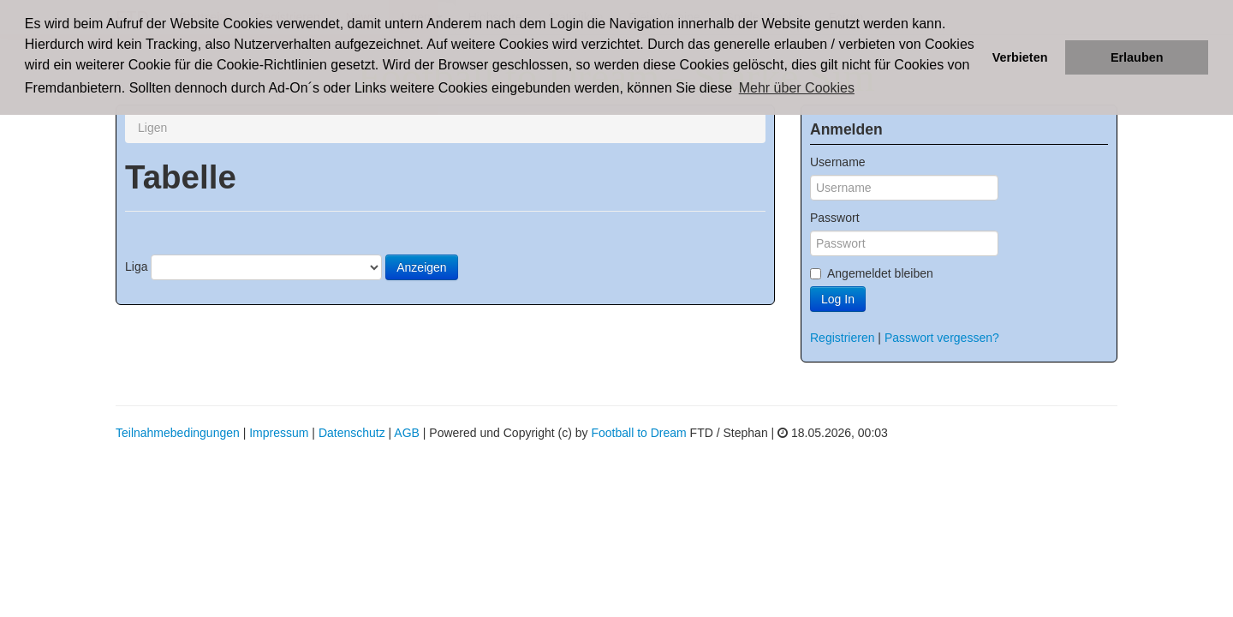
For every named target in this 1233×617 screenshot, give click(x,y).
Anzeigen (421, 267)
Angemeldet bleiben (871, 273)
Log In (838, 299)
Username (838, 162)
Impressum (278, 433)
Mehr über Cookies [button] (797, 88)
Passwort (835, 218)
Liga (136, 266)
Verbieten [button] (1020, 57)
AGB (407, 433)
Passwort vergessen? (942, 337)
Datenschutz (352, 433)
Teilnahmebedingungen (178, 433)
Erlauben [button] (1137, 57)
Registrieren (842, 337)
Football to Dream (638, 433)
